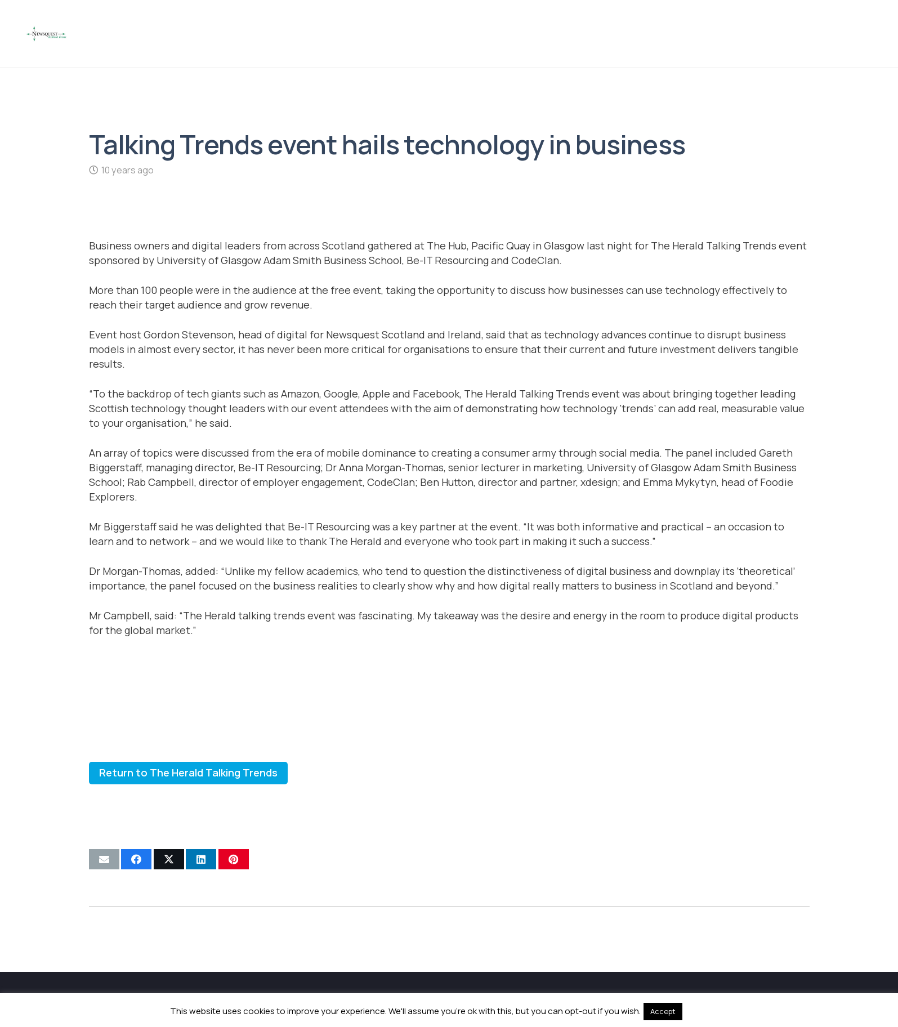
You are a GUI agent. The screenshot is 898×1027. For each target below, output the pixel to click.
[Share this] (136, 859)
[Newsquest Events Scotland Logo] (46, 33)
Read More (706, 1011)
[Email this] (104, 859)
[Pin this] (233, 859)
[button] (864, 34)
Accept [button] (663, 1011)
